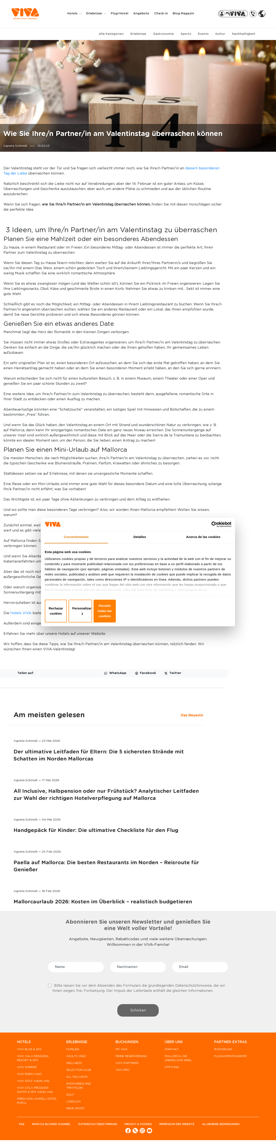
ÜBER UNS (171, 1044)
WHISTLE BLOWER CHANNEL (52, 1126)
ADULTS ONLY (75, 1058)
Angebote (144, 13)
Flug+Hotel (122, 13)
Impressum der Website (182, 1126)
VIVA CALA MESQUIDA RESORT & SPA (33, 1060)
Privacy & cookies (142, 1126)
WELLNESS (73, 1065)
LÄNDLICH (72, 1103)
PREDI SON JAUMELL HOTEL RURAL (32, 1107)
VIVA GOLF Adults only (33, 1083)
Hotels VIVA (67, 791)
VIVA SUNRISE (27, 1069)
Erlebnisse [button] (97, 13)
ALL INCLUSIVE (76, 1079)
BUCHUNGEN (125, 1044)
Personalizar (138, 610)
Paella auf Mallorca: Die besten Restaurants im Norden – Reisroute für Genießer (228, 426)
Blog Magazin (185, 13)
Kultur (220, 34)
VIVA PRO (121, 1072)
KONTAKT (169, 1051)
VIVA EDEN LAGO (29, 1076)
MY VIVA (120, 1051)
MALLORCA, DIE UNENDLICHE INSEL (175, 1060)
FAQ (21, 1126)
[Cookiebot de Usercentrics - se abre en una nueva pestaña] (211, 530)
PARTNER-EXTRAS (227, 1044)
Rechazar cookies (76, 610)
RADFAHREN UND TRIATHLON (77, 1087)
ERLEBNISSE (75, 1044)
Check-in (163, 13)
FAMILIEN (71, 1051)
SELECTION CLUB (77, 1072)
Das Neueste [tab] (213, 179)
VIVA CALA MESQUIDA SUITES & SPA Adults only (33, 1093)
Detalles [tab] (139, 544)
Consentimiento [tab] (76, 544)
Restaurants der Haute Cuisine (95, 739)
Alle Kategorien (111, 34)
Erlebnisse (138, 34)
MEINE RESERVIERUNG (129, 1058)
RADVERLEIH (220, 1051)
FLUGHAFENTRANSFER (227, 1058)
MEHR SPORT (74, 1110)
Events (203, 34)
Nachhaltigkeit (243, 34)
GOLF (69, 1096)
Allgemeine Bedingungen (37, 1133)
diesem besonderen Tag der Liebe (139, 173)
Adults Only (117, 806)
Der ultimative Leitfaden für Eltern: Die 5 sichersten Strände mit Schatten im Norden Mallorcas (230, 228)
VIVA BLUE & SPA (29, 1051)
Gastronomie (163, 34)
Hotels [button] (75, 13)
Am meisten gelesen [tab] (237, 168)
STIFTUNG (169, 1069)
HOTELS (24, 1044)
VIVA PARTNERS (125, 1065)
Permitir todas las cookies (200, 610)
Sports (186, 34)
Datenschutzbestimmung (100, 1126)
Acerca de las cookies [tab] (203, 544)
